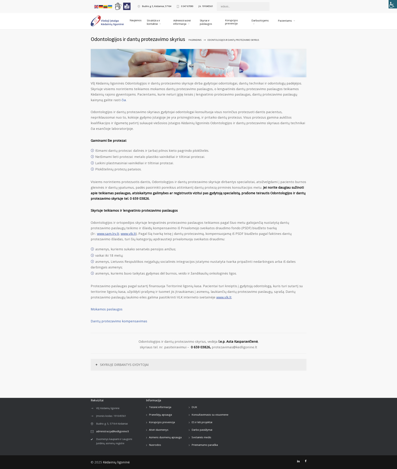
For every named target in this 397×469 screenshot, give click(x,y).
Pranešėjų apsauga (160, 414)
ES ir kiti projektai (202, 422)
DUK (194, 407)
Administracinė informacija (182, 22)
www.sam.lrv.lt (108, 233)
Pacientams (285, 20)
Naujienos (136, 20)
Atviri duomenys (158, 429)
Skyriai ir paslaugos (206, 22)
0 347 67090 (187, 6)
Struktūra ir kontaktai (153, 22)
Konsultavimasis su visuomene (210, 414)
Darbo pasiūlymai (202, 429)
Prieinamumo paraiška (205, 445)
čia (124, 100)
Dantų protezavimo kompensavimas (119, 321)
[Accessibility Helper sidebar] (393, 4)
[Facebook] (305, 461)
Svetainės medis (201, 437)
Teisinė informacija (160, 407)
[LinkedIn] (298, 461)
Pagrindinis (195, 39)
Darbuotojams (260, 20)
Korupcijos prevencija (231, 21)
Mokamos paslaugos (106, 309)
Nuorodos (155, 445)
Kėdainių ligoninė (116, 462)
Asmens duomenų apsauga (165, 437)
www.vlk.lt (128, 233)
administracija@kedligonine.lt (112, 431)
